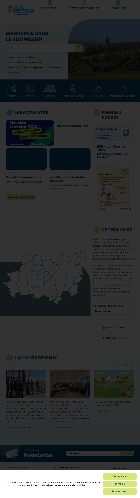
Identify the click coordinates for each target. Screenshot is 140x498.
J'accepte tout (119, 476)
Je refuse (120, 484)
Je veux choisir (120, 491)
